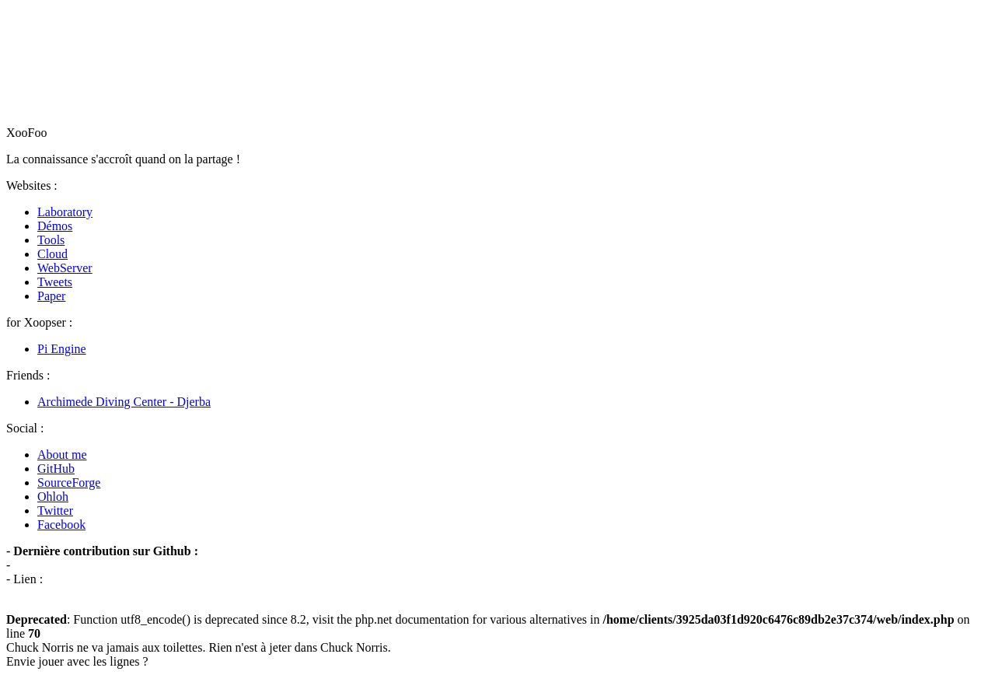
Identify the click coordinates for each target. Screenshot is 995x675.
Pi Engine (61, 348)
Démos (54, 226)
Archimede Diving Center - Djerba (124, 401)
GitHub (56, 468)
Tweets (54, 282)
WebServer (65, 268)
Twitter (55, 510)
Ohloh (52, 496)
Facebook (61, 524)
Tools (51, 240)
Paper (51, 296)
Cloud (52, 254)
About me (62, 454)
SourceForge (68, 482)
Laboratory (65, 212)
